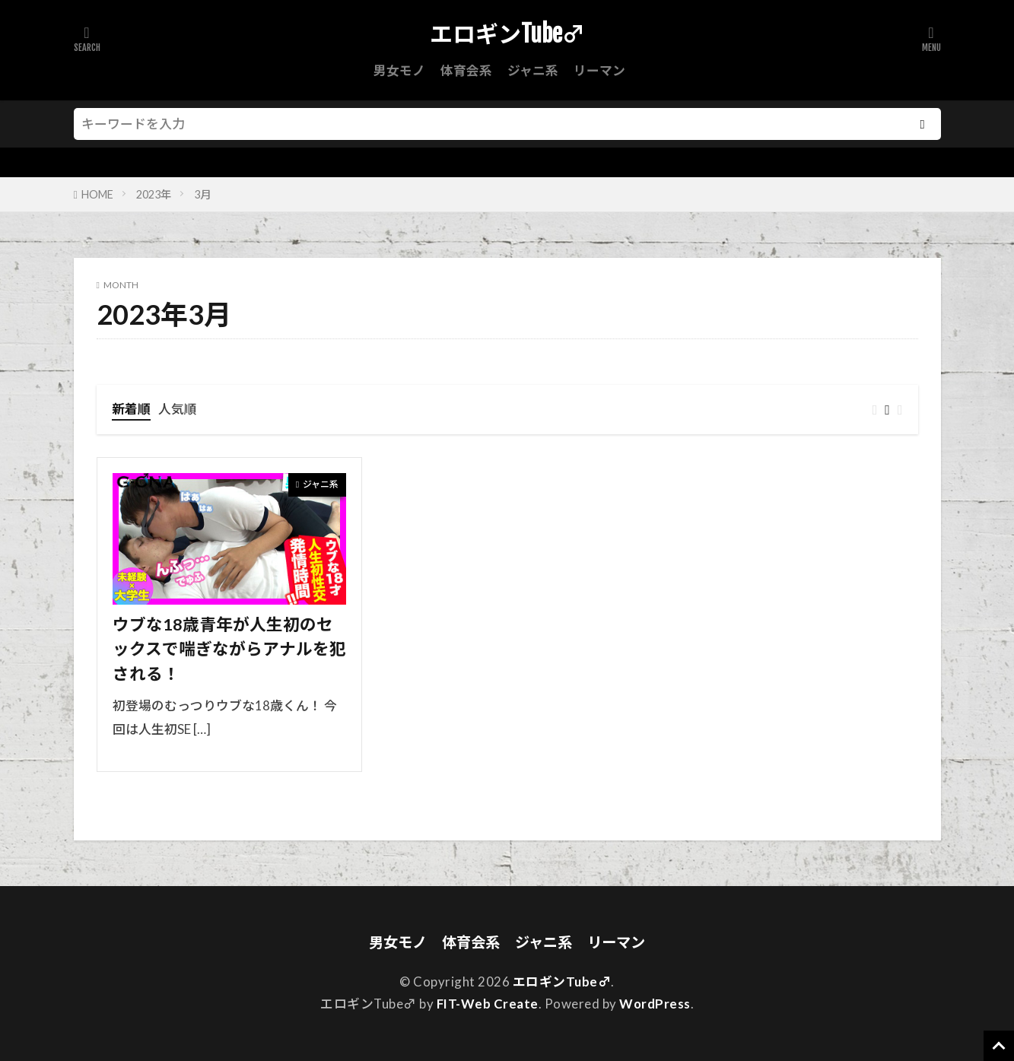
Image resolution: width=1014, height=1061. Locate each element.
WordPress (655, 1004)
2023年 (153, 194)
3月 (202, 194)
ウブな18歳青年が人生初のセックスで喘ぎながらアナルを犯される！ (229, 649)
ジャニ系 (532, 70)
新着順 (131, 409)
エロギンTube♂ (507, 34)
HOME (97, 194)
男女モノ (399, 70)
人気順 (177, 409)
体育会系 (466, 70)
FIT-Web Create (488, 1004)
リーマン (599, 70)
